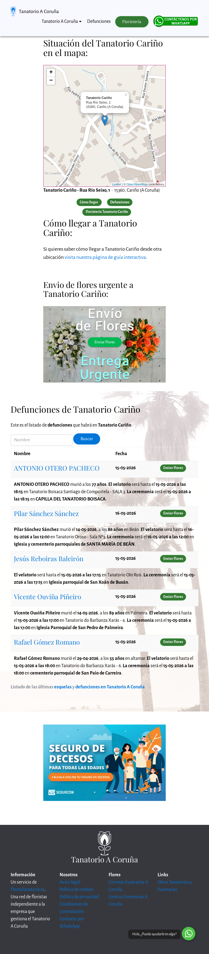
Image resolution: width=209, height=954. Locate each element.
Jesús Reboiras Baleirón (48, 558)
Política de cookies (77, 889)
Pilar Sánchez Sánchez (46, 513)
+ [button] (51, 73)
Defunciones (99, 21)
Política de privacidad (79, 896)
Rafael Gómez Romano (47, 642)
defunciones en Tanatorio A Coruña (110, 687)
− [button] (51, 81)
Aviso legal (70, 882)
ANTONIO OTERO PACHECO (57, 468)
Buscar (87, 438)
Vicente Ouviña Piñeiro (47, 596)
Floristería (131, 21)
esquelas (63, 687)
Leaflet (116, 184)
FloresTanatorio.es (28, 889)
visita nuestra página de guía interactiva (105, 257)
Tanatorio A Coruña (39, 11)
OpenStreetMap (137, 184)
